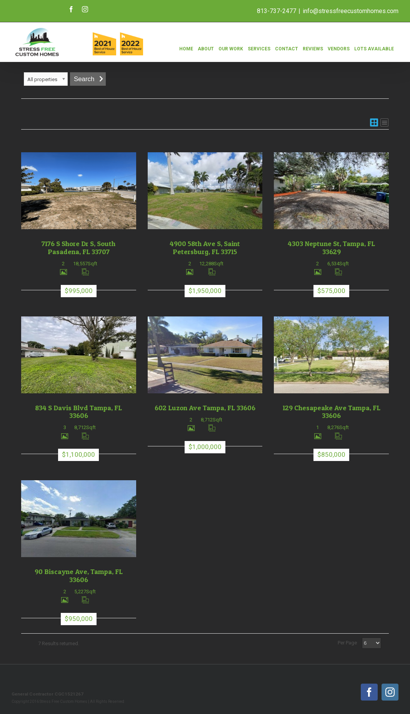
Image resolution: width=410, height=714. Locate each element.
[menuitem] (186, 44)
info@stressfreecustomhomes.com (350, 11)
